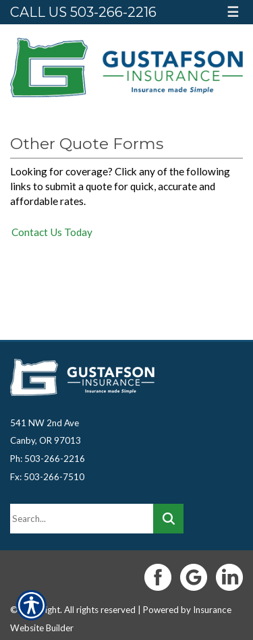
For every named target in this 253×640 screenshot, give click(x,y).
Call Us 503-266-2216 (83, 12)
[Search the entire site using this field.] (81, 518)
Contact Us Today (51, 232)
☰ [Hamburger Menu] (233, 12)
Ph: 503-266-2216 (47, 458)
